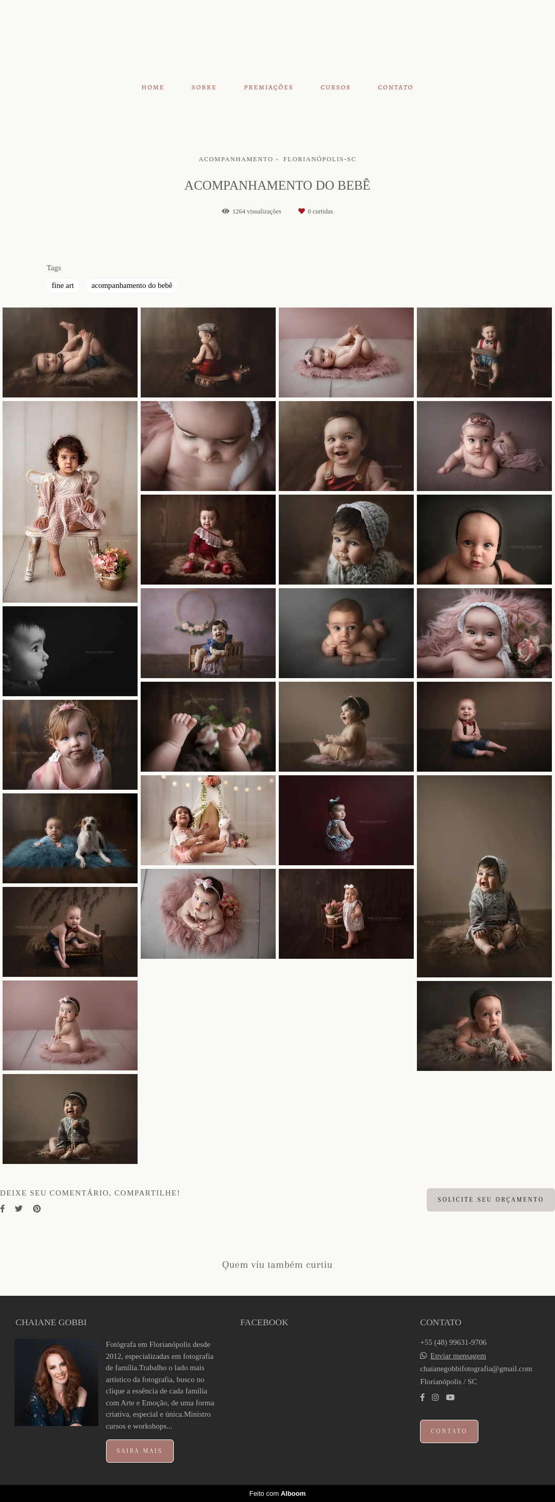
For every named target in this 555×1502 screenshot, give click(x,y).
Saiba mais (140, 1450)
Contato (449, 1431)
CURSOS (336, 87)
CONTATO (396, 87)
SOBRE (204, 87)
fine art (63, 285)
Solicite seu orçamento (491, 1199)
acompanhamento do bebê (132, 285)
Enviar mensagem (458, 1356)
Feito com (277, 1493)
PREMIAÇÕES (268, 87)
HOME (153, 87)
